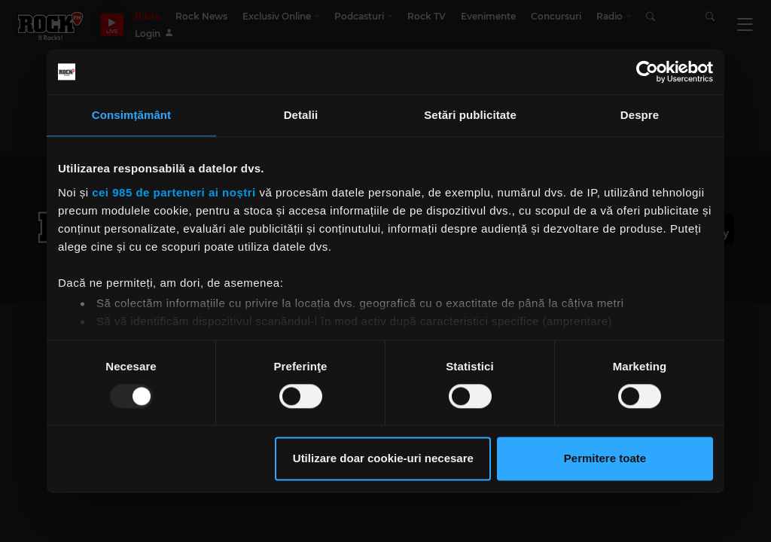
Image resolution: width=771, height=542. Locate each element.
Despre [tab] (639, 114)
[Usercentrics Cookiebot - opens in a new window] (647, 71)
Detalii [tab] (301, 114)
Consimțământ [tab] (131, 114)
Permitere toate (605, 458)
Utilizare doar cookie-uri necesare (383, 458)
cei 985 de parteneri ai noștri (174, 192)
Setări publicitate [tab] (470, 114)
